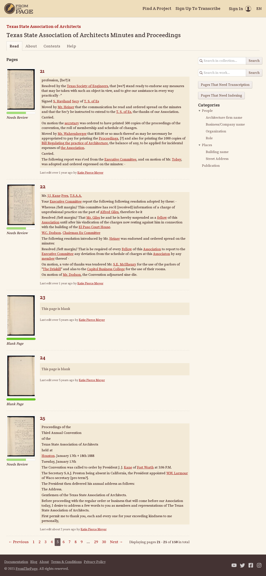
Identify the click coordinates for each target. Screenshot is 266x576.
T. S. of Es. (124, 112)
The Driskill (52, 269)
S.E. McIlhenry (124, 264)
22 (42, 186)
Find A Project (157, 8)
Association (50, 222)
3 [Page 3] (46, 542)
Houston (48, 456)
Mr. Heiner (66, 107)
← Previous (18, 542)
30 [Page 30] (104, 542)
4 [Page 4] (52, 542)
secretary (72, 123)
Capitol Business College (106, 269)
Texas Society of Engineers (87, 86)
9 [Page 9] (82, 542)
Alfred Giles (109, 212)
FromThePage (27, 569)
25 (42, 418)
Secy (75, 101)
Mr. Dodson (72, 275)
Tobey (176, 159)
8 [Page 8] (76, 542)
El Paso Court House (94, 227)
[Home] (18, 8)
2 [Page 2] (40, 542)
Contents (52, 46)
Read (14, 46)
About (31, 46)
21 (42, 71)
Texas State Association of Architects (43, 26)
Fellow (127, 249)
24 (42, 357)
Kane (128, 467)
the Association (72, 148)
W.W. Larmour (177, 473)
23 (42, 297)
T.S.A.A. (76, 196)
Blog (33, 562)
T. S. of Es (91, 101)
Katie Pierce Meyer (90, 173)
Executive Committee (120, 159)
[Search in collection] (222, 60)
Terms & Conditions (66, 562)
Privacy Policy (95, 562)
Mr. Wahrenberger (72, 134)
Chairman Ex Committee (81, 233)
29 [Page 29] (96, 542)
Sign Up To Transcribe (198, 8)
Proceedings (108, 138)
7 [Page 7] (70, 542)
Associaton (161, 254)
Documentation (16, 562)
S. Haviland (62, 101)
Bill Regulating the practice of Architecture (75, 143)
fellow (162, 217)
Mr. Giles (93, 217)
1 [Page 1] (34, 542)
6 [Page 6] (64, 542)
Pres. (65, 196)
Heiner (114, 238)
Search (254, 61)
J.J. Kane (54, 196)
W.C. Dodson (51, 233)
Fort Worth (145, 467)
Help (71, 46)
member (48, 258)
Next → (116, 542)
